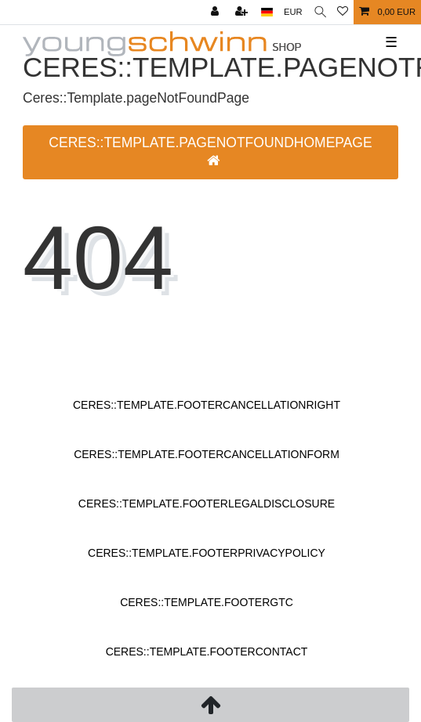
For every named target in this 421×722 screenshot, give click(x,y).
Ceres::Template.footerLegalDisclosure (206, 503)
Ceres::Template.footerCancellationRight (206, 405)
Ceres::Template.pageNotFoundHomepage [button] (210, 151)
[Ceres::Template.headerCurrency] (293, 12)
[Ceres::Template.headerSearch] (320, 12)
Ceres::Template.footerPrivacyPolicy (206, 553)
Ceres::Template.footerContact (207, 651)
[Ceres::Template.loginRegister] (243, 12)
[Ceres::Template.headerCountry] (267, 12)
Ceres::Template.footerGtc (206, 602)
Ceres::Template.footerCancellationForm (206, 454)
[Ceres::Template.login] (216, 12)
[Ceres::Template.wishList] (343, 12)
